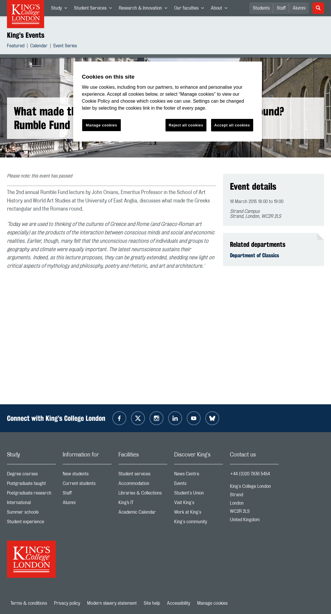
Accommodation (142, 484)
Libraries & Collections (142, 494)
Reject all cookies (186, 125)
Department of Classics (254, 255)
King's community (198, 523)
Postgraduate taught (31, 484)
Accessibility (178, 603)
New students (87, 475)
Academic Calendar (142, 513)
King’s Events (25, 35)
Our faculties (190, 9)
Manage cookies (212, 603)
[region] (167, 101)
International (31, 504)
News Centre (198, 475)
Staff (281, 8)
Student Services (94, 9)
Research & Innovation (145, 9)
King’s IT (142, 504)
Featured (15, 47)
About (221, 9)
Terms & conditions (28, 603)
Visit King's (198, 504)
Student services (142, 475)
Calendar (39, 47)
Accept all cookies (232, 125)
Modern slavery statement (112, 603)
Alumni (299, 8)
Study (61, 9)
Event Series (65, 47)
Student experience (31, 523)
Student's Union (198, 494)
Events (198, 484)
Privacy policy (67, 603)
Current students (87, 484)
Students (261, 8)
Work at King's (198, 513)
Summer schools (31, 513)
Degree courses (31, 475)
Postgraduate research (31, 494)
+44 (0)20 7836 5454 (250, 474)
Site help (152, 603)
